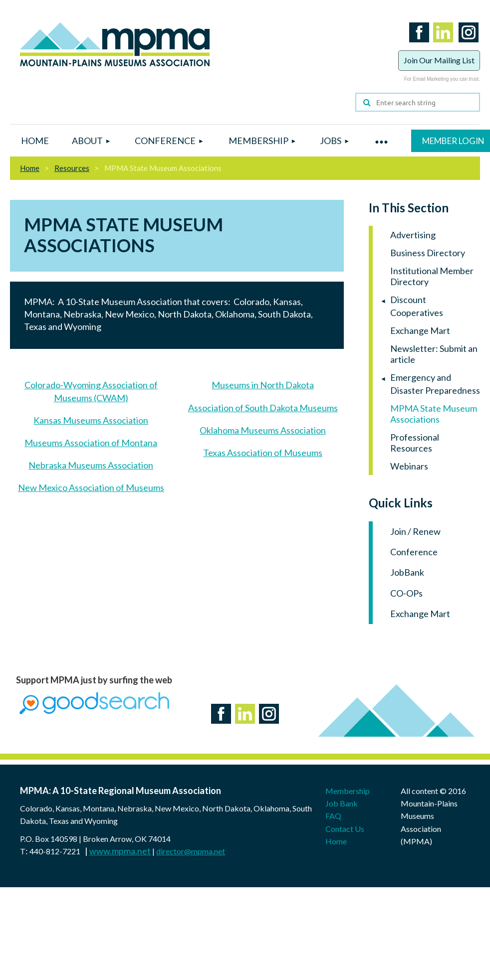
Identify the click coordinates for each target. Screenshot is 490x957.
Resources (71, 167)
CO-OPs (406, 593)
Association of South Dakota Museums (263, 407)
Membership (347, 791)
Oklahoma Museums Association (263, 430)
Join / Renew (415, 531)
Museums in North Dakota (263, 384)
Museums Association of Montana (90, 442)
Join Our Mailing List (439, 60)
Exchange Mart (420, 613)
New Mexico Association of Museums (91, 487)
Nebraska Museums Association (90, 465)
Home (29, 167)
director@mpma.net (190, 851)
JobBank (407, 572)
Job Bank (341, 803)
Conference (414, 551)
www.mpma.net (120, 850)
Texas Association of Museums (262, 452)
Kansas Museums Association (90, 420)
